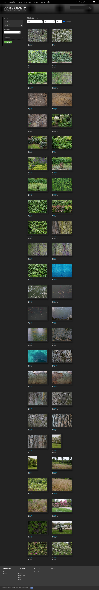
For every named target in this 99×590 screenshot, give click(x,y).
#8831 (30, 451)
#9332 (30, 151)
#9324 (55, 215)
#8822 (30, 493)
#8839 (30, 365)
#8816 (55, 536)
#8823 (55, 472)
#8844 (55, 301)
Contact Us (36, 571)
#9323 (30, 237)
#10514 (55, 87)
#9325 (30, 215)
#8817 (30, 536)
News (19, 579)
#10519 (31, 44)
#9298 (30, 258)
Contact (35, 2)
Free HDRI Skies (45, 2)
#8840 (55, 344)
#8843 (30, 322)
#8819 (30, 515)
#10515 (31, 87)
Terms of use (27, 2)
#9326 (55, 194)
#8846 (55, 279)
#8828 (30, 472)
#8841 (55, 322)
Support (20, 573)
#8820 (55, 493)
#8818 (55, 515)
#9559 (30, 130)
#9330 (30, 172)
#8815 (30, 558)
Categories (12, 2)
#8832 (55, 429)
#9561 (30, 108)
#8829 (55, 451)
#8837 (30, 386)
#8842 (30, 344)
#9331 (55, 151)
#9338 (55, 130)
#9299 (55, 237)
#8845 (30, 301)
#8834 (55, 408)
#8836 (55, 386)
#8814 (55, 558)
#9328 (30, 194)
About (20, 2)
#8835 (30, 408)
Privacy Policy (21, 575)
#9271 (30, 279)
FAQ (19, 577)
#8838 (55, 365)
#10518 (55, 44)
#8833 (30, 429)
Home (4, 2)
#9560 (55, 108)
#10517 (31, 66)
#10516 (55, 66)
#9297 (55, 258)
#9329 (55, 172)
